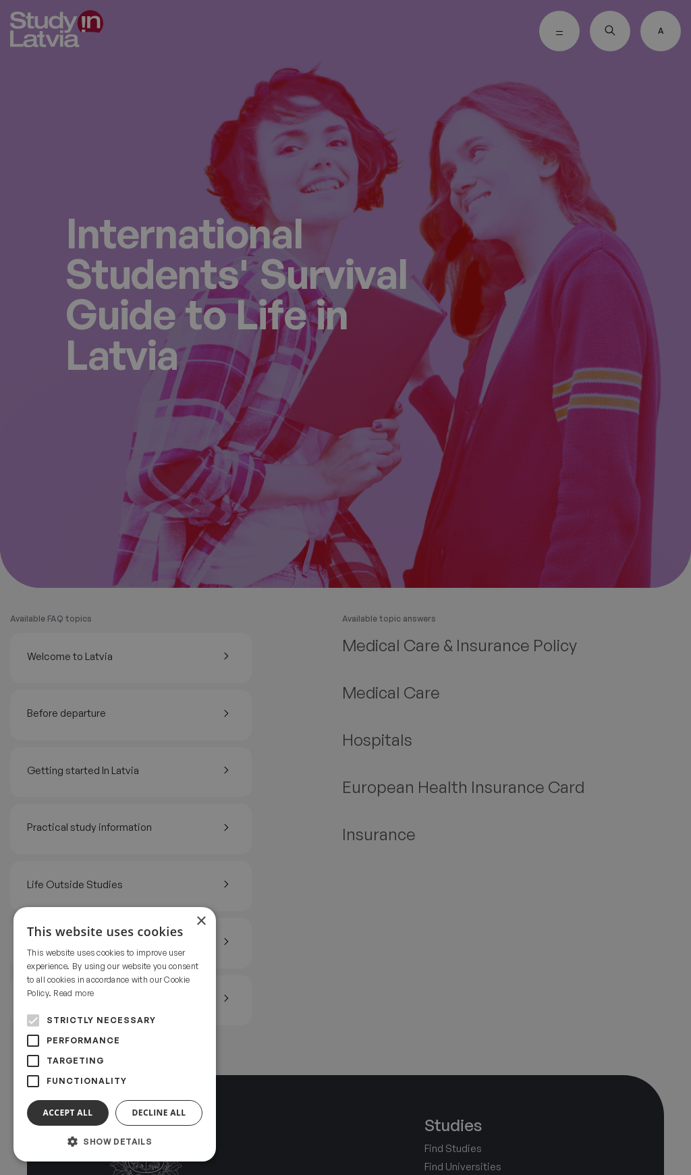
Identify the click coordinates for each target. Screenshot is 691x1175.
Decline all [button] (159, 1112)
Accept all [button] (68, 1112)
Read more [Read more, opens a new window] (73, 993)
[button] (114, 1141)
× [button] (201, 922)
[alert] (345, 587)
